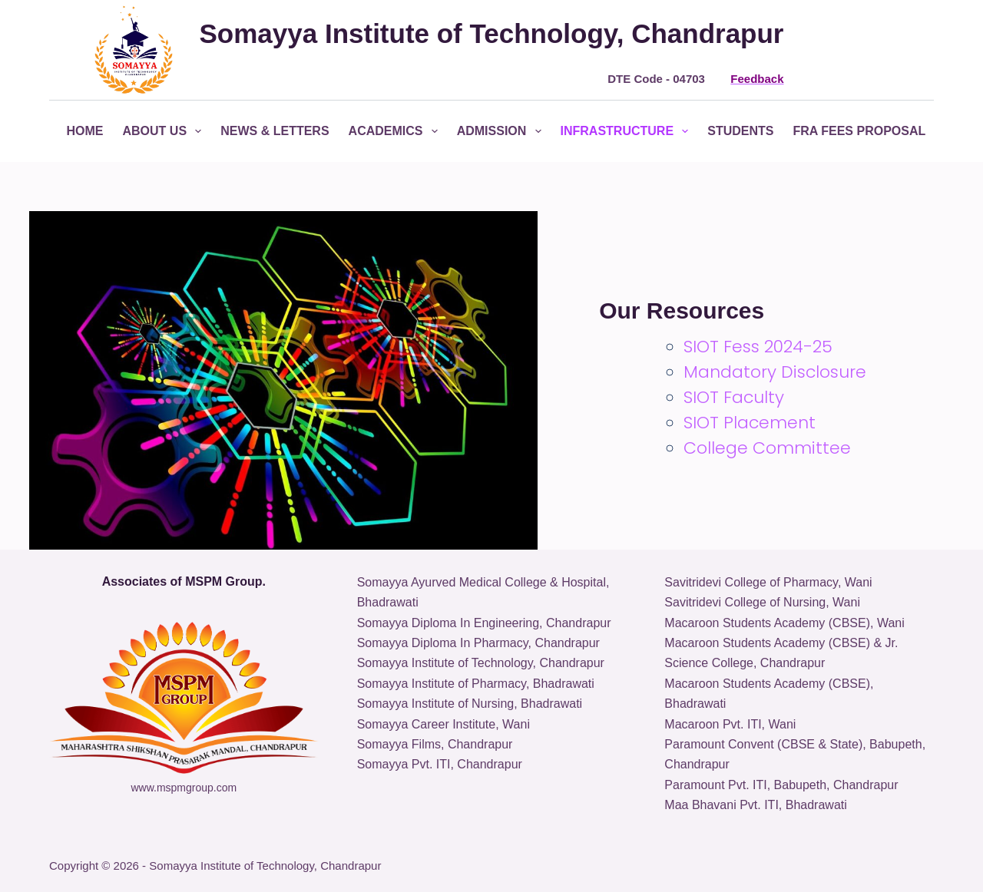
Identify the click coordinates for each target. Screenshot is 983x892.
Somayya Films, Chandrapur (435, 744)
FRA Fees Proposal (870, 131)
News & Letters (274, 130)
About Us (165, 131)
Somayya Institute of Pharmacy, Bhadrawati (475, 683)
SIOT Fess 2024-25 (757, 346)
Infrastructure (628, 131)
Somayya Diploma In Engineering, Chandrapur (484, 622)
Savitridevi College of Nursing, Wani (762, 602)
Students (740, 130)
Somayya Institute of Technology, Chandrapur (480, 662)
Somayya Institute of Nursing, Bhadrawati (469, 703)
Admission (502, 131)
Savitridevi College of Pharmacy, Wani (768, 582)
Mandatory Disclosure (774, 372)
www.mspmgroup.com (184, 787)
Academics (396, 131)
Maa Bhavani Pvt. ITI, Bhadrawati (755, 804)
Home (85, 130)
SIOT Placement (749, 422)
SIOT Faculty (733, 397)
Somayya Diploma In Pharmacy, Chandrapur (478, 642)
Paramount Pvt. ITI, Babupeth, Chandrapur (781, 784)
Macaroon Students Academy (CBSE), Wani (784, 622)
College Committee (767, 448)
